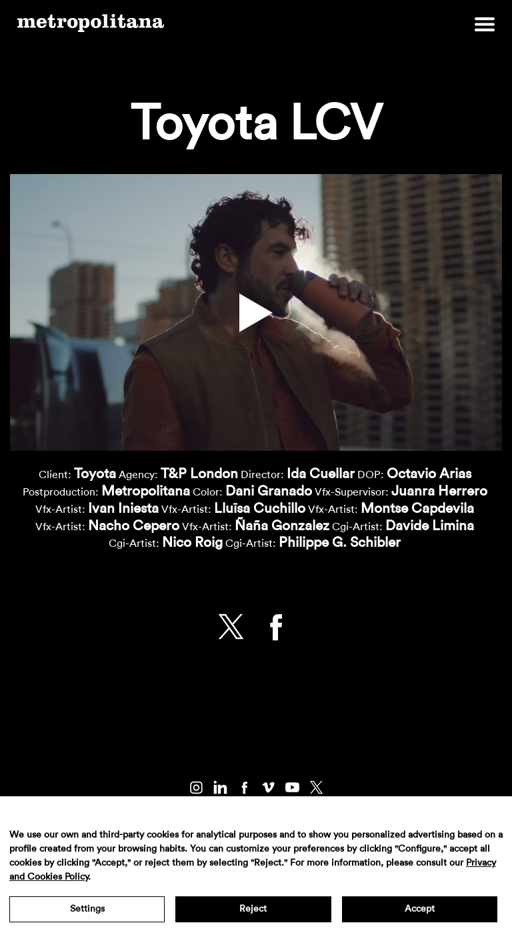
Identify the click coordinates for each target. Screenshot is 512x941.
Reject (253, 909)
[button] (256, 313)
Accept (420, 909)
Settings (87, 909)
